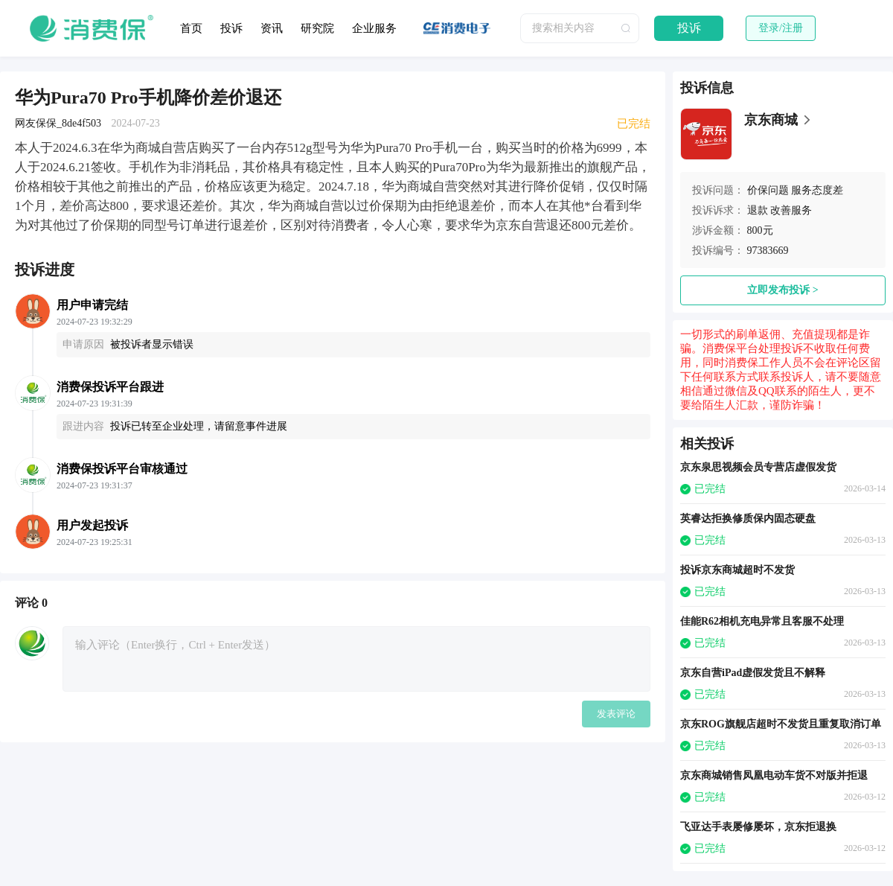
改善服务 (791, 210)
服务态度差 (817, 190)
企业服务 (374, 28)
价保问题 (768, 190)
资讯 (271, 28)
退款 (757, 210)
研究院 (317, 28)
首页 (191, 28)
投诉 (231, 28)
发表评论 (616, 713)
